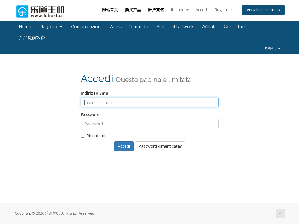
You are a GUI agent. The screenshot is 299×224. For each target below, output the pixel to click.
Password (90, 114)
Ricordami (93, 135)
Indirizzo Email (96, 93)
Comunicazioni (86, 26)
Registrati (223, 9)
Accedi (202, 9)
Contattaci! (235, 26)
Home (25, 26)
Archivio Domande (129, 26)
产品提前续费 (32, 37)
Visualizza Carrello (263, 10)
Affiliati (208, 26)
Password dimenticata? (160, 146)
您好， (272, 48)
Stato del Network (175, 26)
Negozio (51, 26)
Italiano (180, 9)
